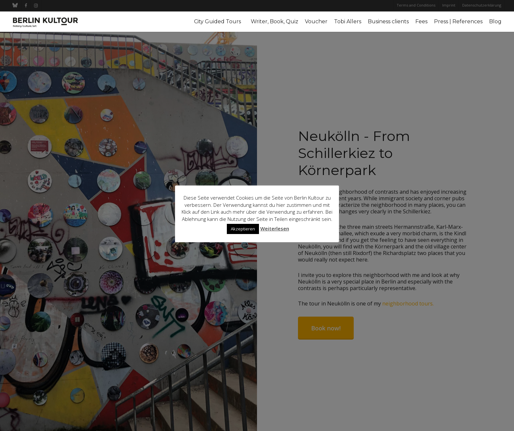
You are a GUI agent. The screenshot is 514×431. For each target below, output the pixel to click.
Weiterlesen (274, 228)
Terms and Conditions (416, 5)
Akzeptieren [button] (243, 229)
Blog (495, 21)
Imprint (448, 5)
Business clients (388, 21)
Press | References (458, 21)
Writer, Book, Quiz (274, 21)
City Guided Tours (217, 21)
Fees (421, 21)
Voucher (316, 21)
